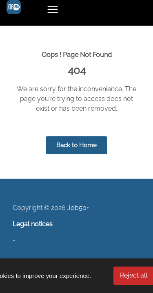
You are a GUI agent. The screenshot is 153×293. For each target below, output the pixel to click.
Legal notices (33, 224)
